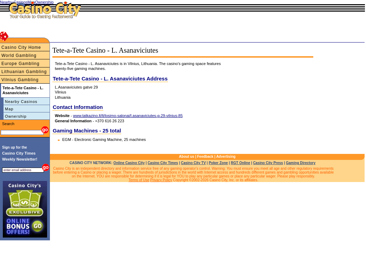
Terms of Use (139, 180)
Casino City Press (268, 163)
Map (9, 109)
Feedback (205, 156)
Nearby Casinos (21, 101)
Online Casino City (129, 163)
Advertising (226, 156)
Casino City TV (193, 163)
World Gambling (19, 55)
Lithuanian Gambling (24, 71)
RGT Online (240, 163)
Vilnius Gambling (20, 79)
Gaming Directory (300, 163)
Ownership (16, 116)
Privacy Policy (161, 180)
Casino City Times (163, 163)
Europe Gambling (20, 63)
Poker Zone (218, 163)
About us (186, 156)
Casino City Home (21, 47)
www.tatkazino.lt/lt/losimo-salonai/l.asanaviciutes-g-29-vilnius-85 (128, 115)
